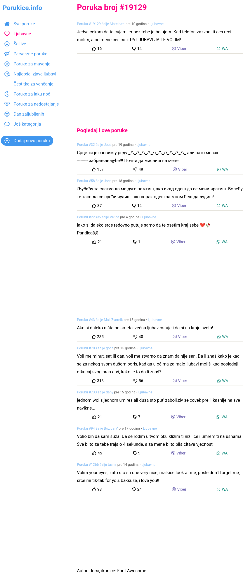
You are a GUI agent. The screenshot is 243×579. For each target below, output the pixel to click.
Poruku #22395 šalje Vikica (98, 217)
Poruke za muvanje (27, 64)
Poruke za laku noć (27, 94)
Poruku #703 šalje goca (95, 348)
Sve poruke (19, 23)
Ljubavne (17, 33)
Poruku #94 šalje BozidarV (97, 428)
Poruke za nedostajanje (31, 104)
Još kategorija (22, 124)
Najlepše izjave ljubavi (30, 74)
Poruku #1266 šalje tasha (96, 465)
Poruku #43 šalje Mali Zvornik (100, 320)
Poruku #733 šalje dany (95, 392)
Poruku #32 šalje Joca (94, 145)
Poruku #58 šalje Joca (94, 181)
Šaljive (15, 43)
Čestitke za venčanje (28, 84)
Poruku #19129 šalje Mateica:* (101, 24)
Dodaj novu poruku (27, 140)
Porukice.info (22, 8)
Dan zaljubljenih (24, 114)
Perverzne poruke (25, 53)
